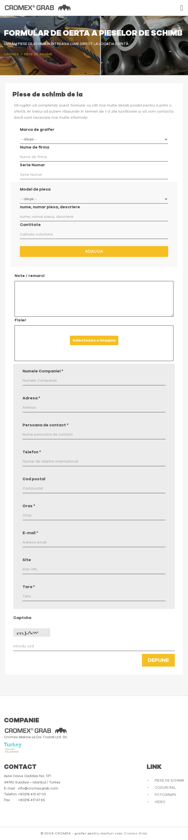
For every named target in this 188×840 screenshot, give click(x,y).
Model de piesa (35, 189)
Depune (158, 660)
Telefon (32, 452)
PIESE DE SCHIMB (169, 780)
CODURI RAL (165, 788)
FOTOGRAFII (165, 795)
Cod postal (34, 479)
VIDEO (160, 802)
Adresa (31, 398)
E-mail (30, 533)
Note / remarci (29, 276)
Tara (29, 587)
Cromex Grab (135, 833)
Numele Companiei (43, 371)
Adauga (94, 251)
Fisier (20, 320)
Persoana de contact (46, 425)
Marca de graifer (37, 130)
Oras (29, 506)
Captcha (22, 618)
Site (27, 560)
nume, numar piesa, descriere (50, 207)
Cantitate (30, 225)
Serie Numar (32, 165)
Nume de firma (34, 147)
